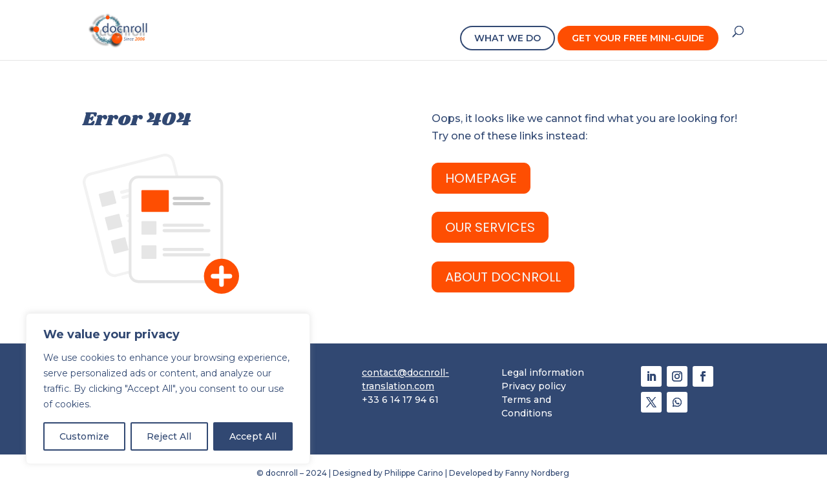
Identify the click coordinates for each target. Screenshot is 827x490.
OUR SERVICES (490, 227)
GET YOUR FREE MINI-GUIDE (638, 38)
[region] (168, 388)
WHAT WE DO (507, 38)
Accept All (253, 436)
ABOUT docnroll (503, 277)
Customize (84, 436)
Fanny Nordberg (538, 473)
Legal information (542, 372)
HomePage (481, 178)
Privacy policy (533, 386)
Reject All (169, 436)
